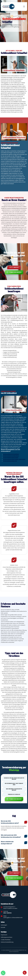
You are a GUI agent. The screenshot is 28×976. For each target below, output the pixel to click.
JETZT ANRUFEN (14, 267)
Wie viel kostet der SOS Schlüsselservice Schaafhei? (14, 836)
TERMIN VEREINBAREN (14, 799)
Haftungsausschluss (6, 937)
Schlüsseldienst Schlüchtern (11, 455)
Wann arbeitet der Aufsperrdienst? (14, 842)
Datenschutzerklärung (7, 942)
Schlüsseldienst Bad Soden (10, 457)
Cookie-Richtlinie (5, 939)
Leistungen (4, 925)
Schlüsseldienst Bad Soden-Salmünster (14, 459)
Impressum (4, 934)
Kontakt (3, 927)
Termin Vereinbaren (14, 272)
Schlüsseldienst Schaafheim (11, 454)
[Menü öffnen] (24, 6)
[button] (3, 973)
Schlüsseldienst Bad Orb (10, 461)
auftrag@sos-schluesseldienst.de (12, 917)
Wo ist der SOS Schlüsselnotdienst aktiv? (14, 822)
